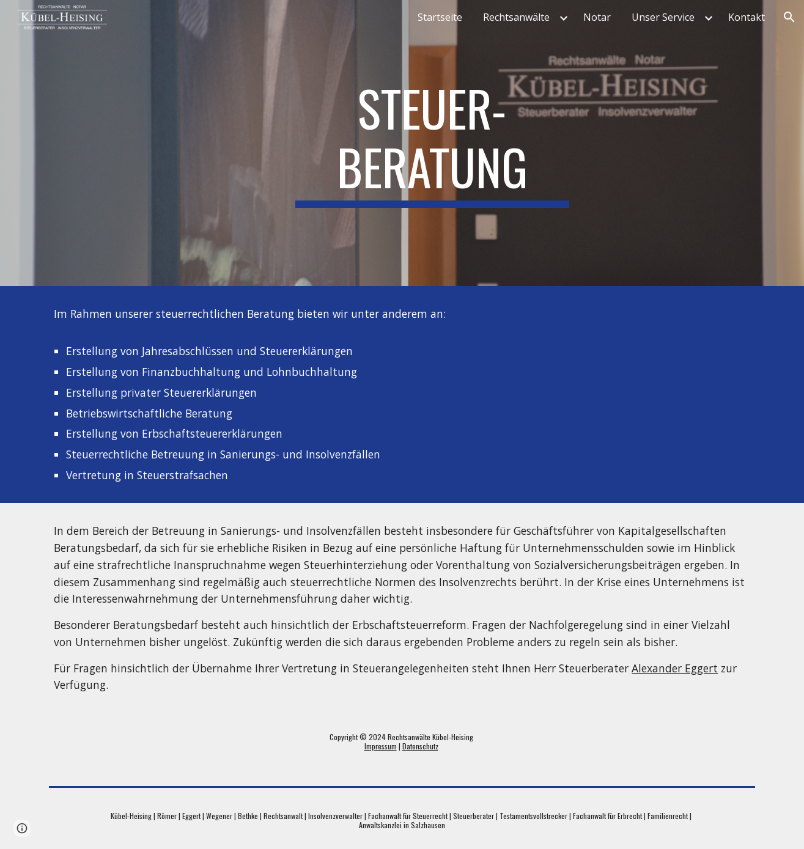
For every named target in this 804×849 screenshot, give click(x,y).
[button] (789, 17)
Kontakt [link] (746, 17)
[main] (432, 143)
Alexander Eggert (675, 668)
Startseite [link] (440, 17)
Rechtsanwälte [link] (516, 17)
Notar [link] (597, 17)
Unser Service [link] (663, 17)
